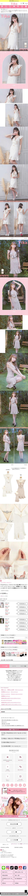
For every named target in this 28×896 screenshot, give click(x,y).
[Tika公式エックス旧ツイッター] (12, 785)
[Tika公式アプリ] (14, 791)
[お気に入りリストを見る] (21, 3)
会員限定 (7, 768)
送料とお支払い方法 (19, 872)
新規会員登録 (14, 824)
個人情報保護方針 (18, 878)
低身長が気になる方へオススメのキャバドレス (11, 702)
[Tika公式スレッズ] (8, 785)
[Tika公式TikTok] (20, 785)
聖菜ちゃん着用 (11, 689)
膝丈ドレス (5, 9)
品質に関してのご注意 (6, 723)
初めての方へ (5, 872)
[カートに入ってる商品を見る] (23, 3)
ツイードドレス (14, 691)
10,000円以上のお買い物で (7, 758)
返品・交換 (17, 875)
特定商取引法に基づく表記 (7, 879)
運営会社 (4, 883)
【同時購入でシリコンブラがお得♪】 (8, 635)
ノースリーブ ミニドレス (7, 700)
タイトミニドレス (19, 689)
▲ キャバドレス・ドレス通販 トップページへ (19, 843)
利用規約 (17, 883)
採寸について (4, 721)
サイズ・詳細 (23, 666)
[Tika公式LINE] (16, 785)
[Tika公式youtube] (24, 785)
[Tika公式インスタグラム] (3, 785)
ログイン (14, 832)
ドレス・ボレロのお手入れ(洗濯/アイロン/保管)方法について (13, 725)
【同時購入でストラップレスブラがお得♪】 (9, 647)
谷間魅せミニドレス (6, 691)
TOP (1, 9)
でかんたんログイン (20, 777)
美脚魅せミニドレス (6, 696)
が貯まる (7, 777)
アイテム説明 (4, 666)
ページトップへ (26, 891)
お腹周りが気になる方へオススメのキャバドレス (11, 704)
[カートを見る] (23, 3)
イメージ (14, 666)
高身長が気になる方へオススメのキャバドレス (11, 698)
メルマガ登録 (14, 840)
